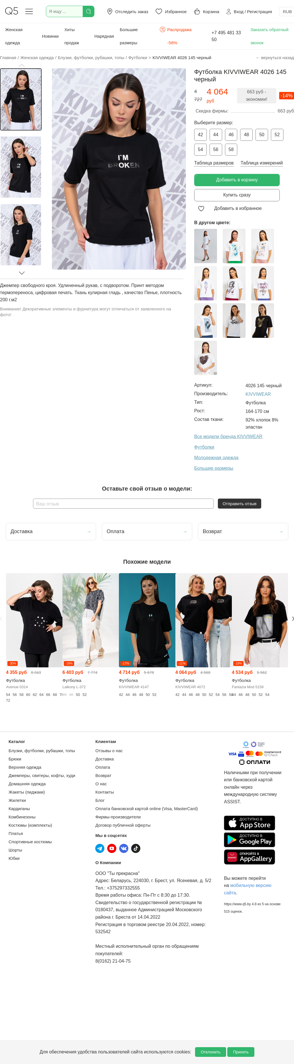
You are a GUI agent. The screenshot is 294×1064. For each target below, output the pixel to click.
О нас (101, 783)
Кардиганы (19, 808)
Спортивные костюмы (30, 841)
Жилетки (17, 800)
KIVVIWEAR (258, 394)
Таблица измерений (262, 162)
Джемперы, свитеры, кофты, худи (42, 775)
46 (231, 134)
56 (215, 149)
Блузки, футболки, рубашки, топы (42, 750)
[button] (21, 65)
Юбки (14, 858)
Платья (16, 833)
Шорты (15, 850)
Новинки (50, 36)
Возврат (103, 775)
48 (246, 134)
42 (200, 134)
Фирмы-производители (118, 816)
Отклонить (210, 1052)
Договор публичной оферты (122, 825)
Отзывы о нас (109, 750)
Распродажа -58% (175, 35)
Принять (241, 1052)
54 (200, 149)
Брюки (15, 758)
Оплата (102, 767)
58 (231, 149)
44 (215, 134)
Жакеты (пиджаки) (27, 792)
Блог (99, 800)
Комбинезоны (22, 816)
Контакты (104, 792)
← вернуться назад (275, 57)
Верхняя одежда (25, 767)
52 (277, 134)
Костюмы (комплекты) (30, 825)
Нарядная (104, 36)
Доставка (104, 758)
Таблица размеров (214, 162)
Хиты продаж (71, 36)
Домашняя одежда (27, 783)
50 (261, 134)
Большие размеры (129, 36)
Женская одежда (14, 36)
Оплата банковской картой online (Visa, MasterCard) (146, 808)
